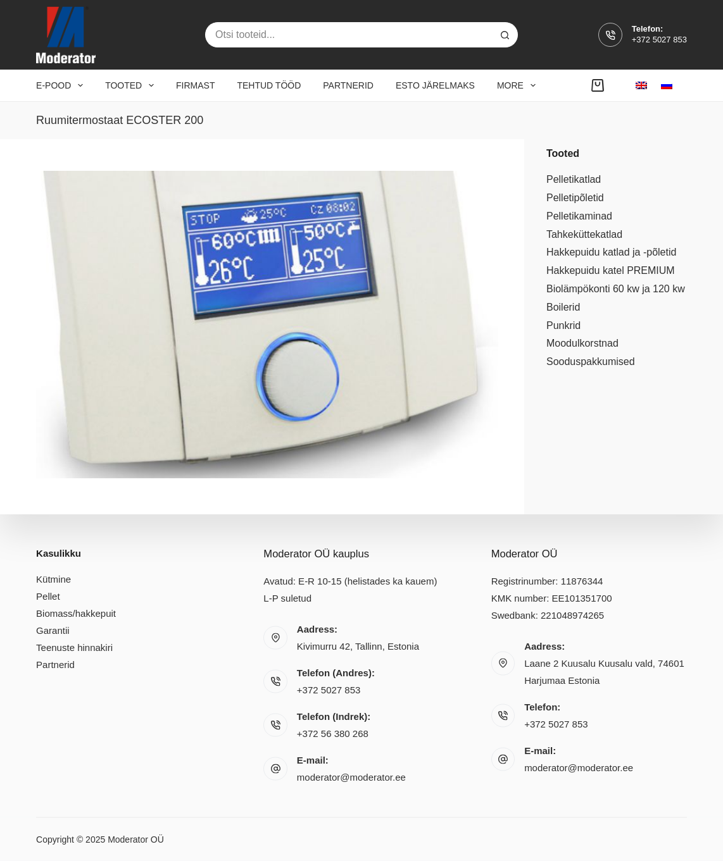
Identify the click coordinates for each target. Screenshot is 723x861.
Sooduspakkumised (590, 361)
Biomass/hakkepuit (76, 612)
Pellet (48, 595)
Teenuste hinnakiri (74, 646)
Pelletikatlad (573, 179)
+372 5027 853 (659, 39)
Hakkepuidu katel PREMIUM (610, 270)
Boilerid (563, 307)
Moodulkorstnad (582, 343)
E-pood (62, 85)
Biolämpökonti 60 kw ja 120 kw (615, 288)
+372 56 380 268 (332, 733)
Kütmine (53, 578)
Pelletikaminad (579, 216)
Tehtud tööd (269, 85)
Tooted (132, 85)
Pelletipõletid (575, 197)
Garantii (53, 629)
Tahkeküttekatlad (584, 234)
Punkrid (563, 325)
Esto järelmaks (435, 85)
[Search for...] (349, 34)
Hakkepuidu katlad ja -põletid (611, 252)
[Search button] (505, 34)
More (519, 85)
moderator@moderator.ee (351, 777)
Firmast (195, 85)
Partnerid (348, 85)
